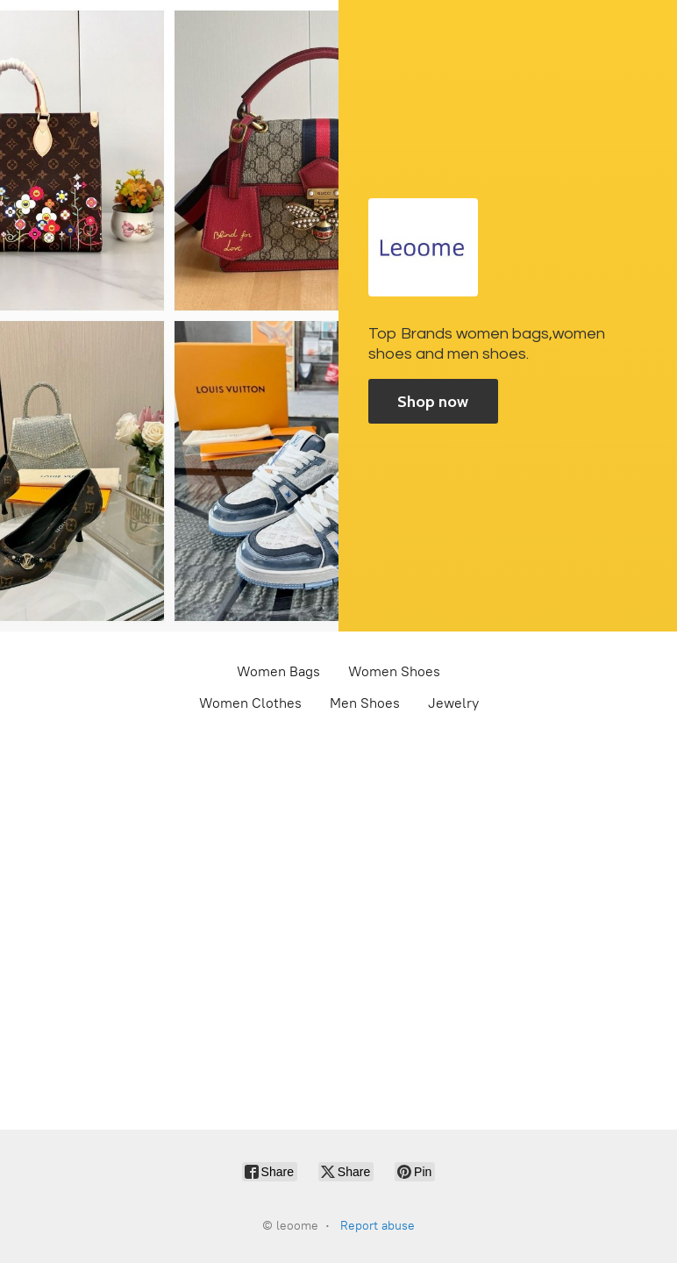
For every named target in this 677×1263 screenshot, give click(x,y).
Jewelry (453, 703)
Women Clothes (250, 703)
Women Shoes (394, 671)
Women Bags (278, 671)
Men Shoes (365, 703)
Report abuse (377, 1225)
